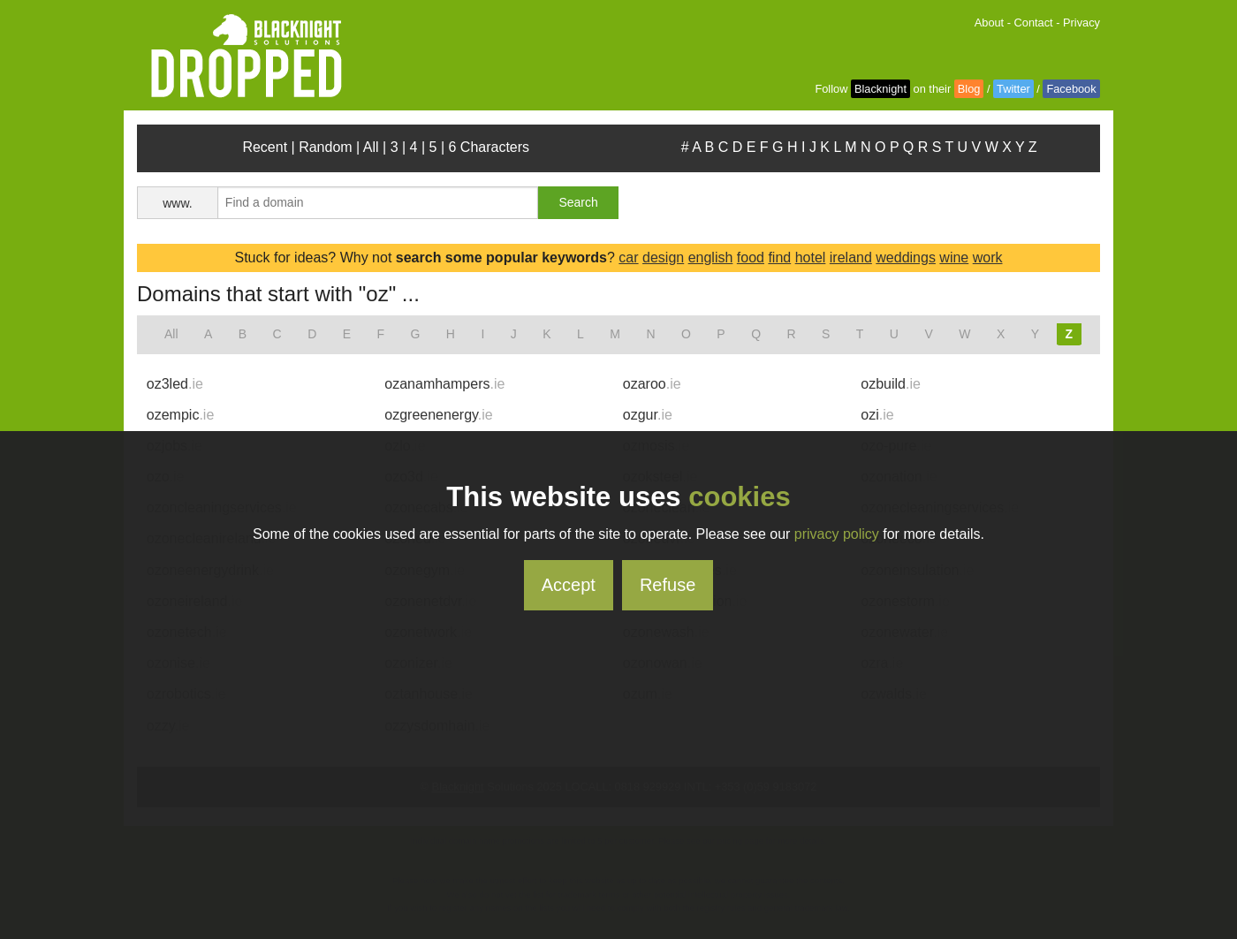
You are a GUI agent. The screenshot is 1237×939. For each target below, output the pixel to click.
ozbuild (891, 383)
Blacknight (880, 88)
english (710, 257)
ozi (877, 414)
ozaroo (652, 383)
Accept (569, 584)
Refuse (667, 584)
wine (953, 257)
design (663, 257)
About (989, 22)
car (628, 257)
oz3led (175, 383)
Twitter (1013, 88)
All (371, 147)
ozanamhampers (444, 383)
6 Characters (489, 147)
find (779, 257)
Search (577, 202)
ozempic (180, 414)
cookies (739, 496)
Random (325, 147)
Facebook (1071, 88)
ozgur (647, 414)
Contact (1033, 22)
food (750, 257)
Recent (264, 147)
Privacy (1081, 22)
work (988, 257)
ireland (851, 257)
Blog (969, 88)
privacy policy (836, 533)
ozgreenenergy (438, 414)
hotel (810, 257)
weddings (906, 257)
